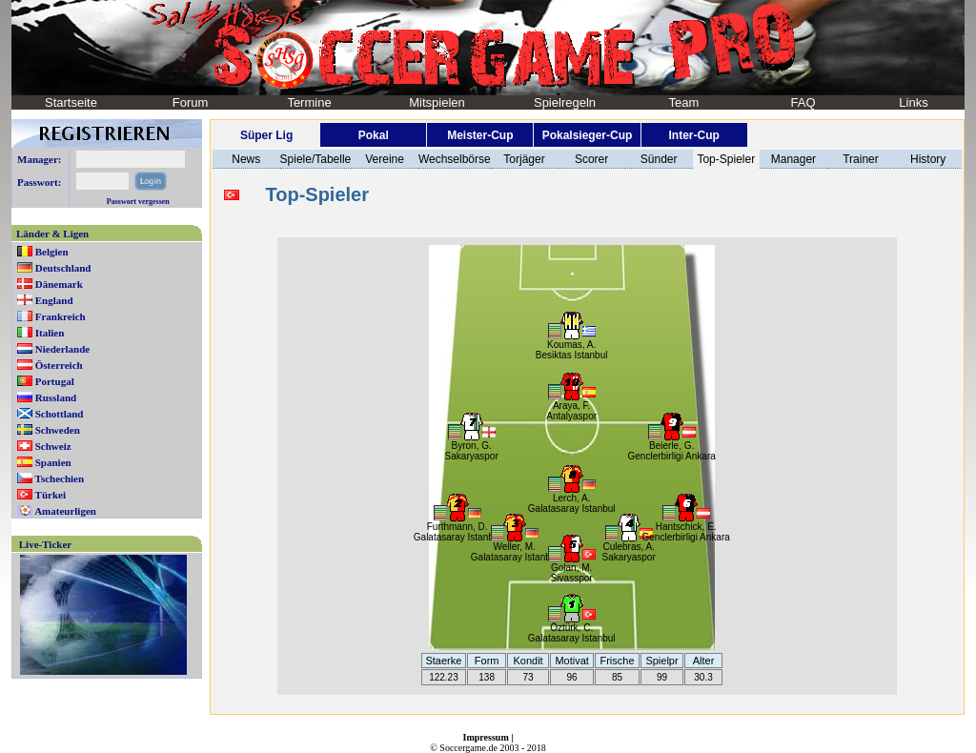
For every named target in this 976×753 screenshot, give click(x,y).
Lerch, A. (571, 498)
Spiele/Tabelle (316, 159)
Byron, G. (472, 445)
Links (913, 102)
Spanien (53, 462)
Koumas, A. (571, 344)
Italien (50, 332)
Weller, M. (515, 546)
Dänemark (59, 284)
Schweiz (53, 446)
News (246, 159)
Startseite (71, 102)
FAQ (802, 102)
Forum (191, 102)
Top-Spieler (726, 159)
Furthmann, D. (457, 526)
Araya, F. (571, 405)
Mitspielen (437, 102)
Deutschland (63, 268)
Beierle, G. (671, 445)
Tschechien (60, 478)
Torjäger (523, 159)
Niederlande (62, 349)
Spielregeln (565, 102)
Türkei (50, 494)
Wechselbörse (454, 159)
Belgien (52, 251)
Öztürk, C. (571, 627)
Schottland (59, 413)
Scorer (591, 159)
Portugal (54, 381)
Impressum (486, 737)
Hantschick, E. (686, 526)
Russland (55, 397)
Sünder (659, 159)
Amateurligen (65, 511)
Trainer (861, 159)
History (928, 159)
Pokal (373, 135)
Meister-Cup (480, 135)
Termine (309, 102)
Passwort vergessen (138, 201)
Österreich (59, 365)
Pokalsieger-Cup (587, 135)
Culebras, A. (628, 546)
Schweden (57, 430)
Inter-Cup (693, 135)
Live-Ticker (45, 544)
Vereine (384, 159)
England (54, 300)
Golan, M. (571, 567)
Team (684, 102)
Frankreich (60, 316)
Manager (793, 159)
